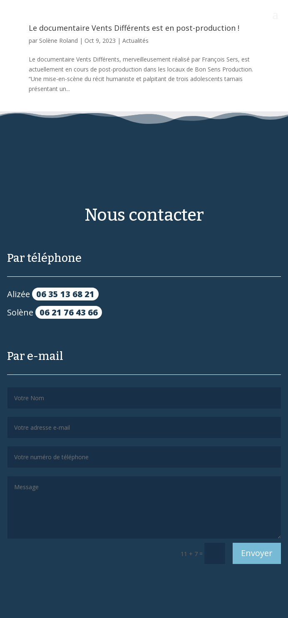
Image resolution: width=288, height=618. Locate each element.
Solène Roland (58, 40)
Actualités (135, 40)
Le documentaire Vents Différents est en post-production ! (134, 28)
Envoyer (257, 553)
